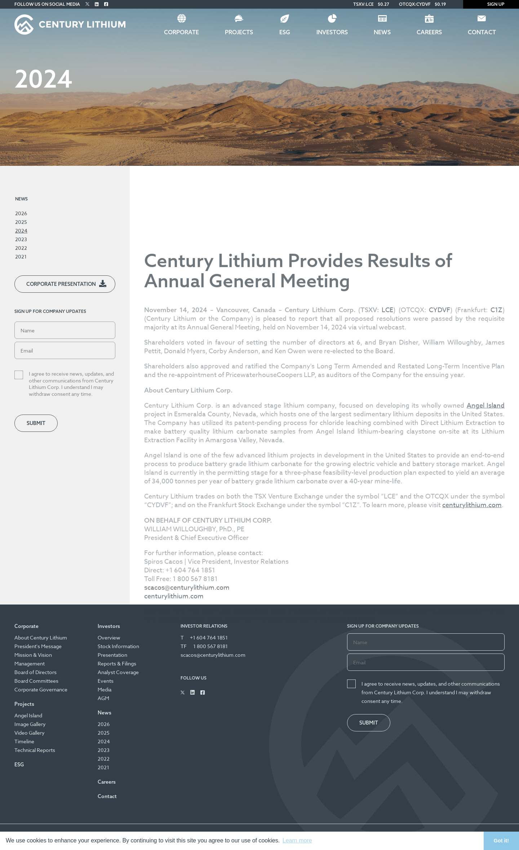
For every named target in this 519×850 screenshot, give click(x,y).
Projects (239, 32)
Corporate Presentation (61, 284)
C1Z (496, 433)
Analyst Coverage (118, 672)
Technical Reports (34, 750)
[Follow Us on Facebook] (106, 4)
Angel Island (28, 715)
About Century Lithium (40, 637)
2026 (21, 213)
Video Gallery (29, 732)
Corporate (181, 32)
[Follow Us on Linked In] (97, 4)
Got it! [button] (501, 841)
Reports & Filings (117, 663)
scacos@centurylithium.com (187, 711)
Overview (109, 637)
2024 (21, 230)
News (382, 32)
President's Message (38, 646)
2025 (21, 221)
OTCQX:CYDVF (415, 4)
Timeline (24, 741)
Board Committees (36, 680)
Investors (332, 32)
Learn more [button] (297, 840)
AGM (103, 698)
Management (29, 663)
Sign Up (491, 4)
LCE (387, 433)
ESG (284, 32)
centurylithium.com (174, 720)
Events (106, 680)
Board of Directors (35, 672)
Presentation (112, 654)
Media (104, 689)
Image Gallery (30, 724)
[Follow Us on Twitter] (87, 4)
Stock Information (118, 646)
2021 (21, 256)
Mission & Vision (33, 654)
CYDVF (439, 433)
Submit (36, 423)
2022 (21, 247)
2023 (21, 239)
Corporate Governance (40, 689)
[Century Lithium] (69, 24)
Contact (482, 32)
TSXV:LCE (363, 4)
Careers (429, 32)
